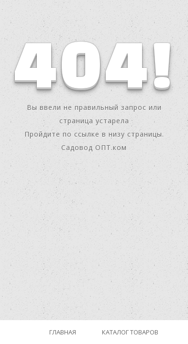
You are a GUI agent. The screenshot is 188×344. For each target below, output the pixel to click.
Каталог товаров (130, 332)
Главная (62, 332)
